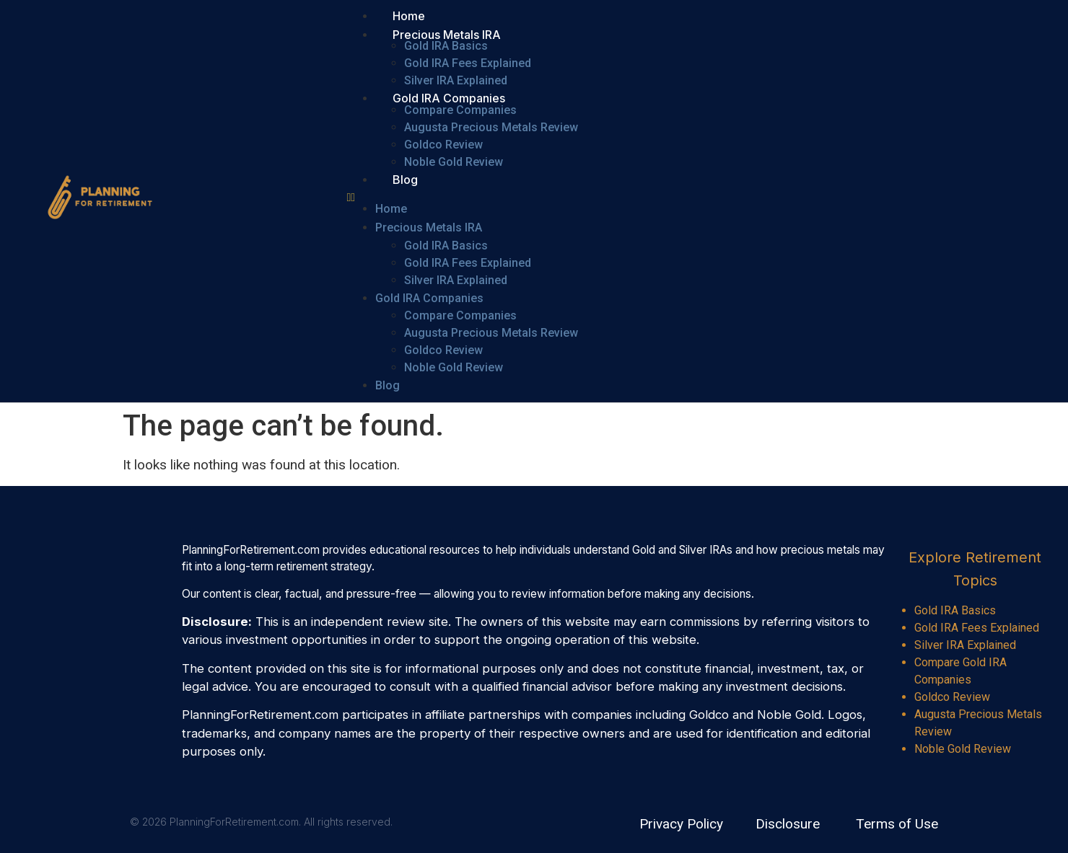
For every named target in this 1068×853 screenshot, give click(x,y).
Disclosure (788, 824)
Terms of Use (897, 824)
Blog (405, 179)
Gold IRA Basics (446, 46)
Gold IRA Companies (449, 98)
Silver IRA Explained (455, 80)
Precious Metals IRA (447, 34)
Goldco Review (443, 144)
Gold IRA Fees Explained (467, 63)
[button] (570, 197)
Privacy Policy (681, 824)
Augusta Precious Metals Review (491, 127)
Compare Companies (460, 110)
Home (409, 16)
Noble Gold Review (453, 162)
